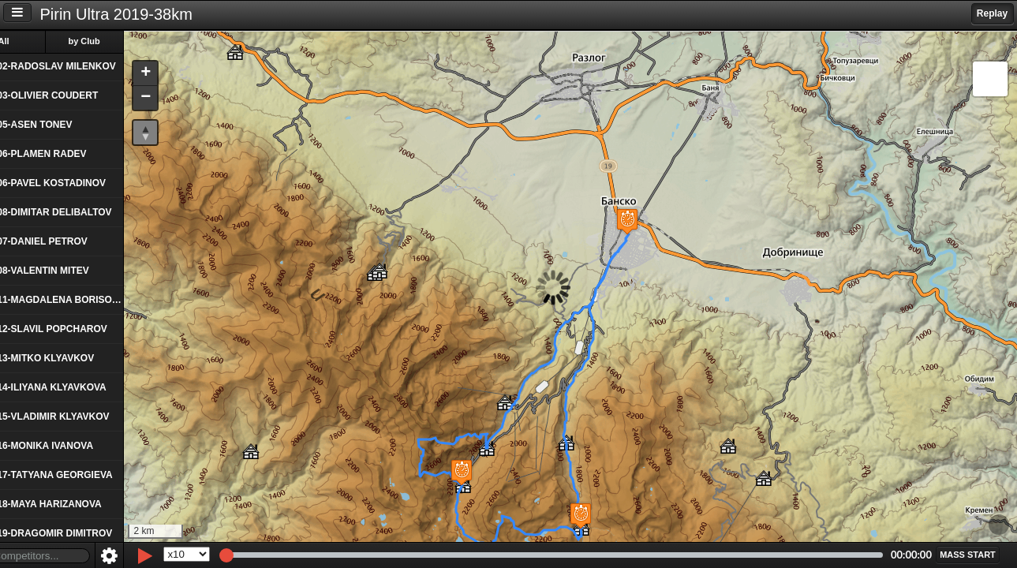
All (38, 41)
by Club (119, 41)
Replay (992, 13)
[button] (564, 515)
